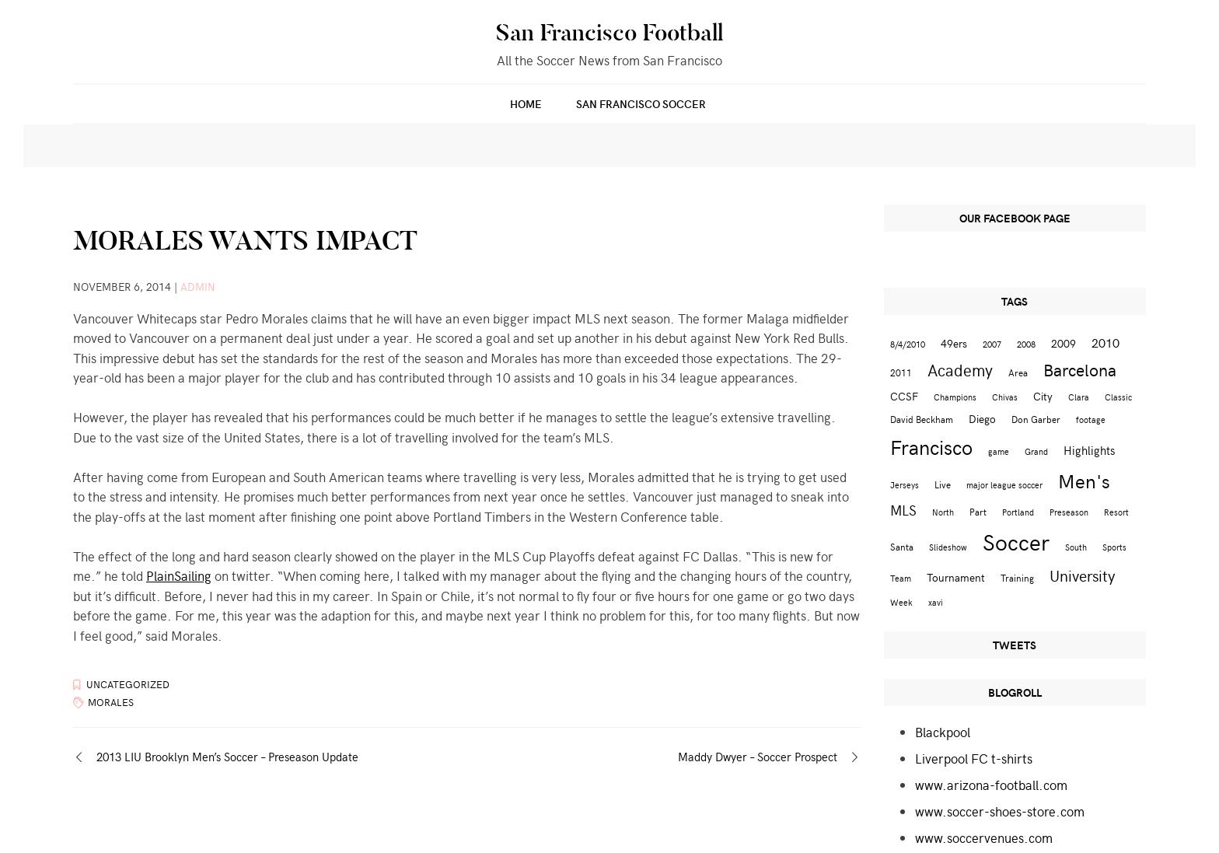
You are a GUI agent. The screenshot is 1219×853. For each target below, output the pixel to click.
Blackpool (942, 731)
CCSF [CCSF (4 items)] (904, 396)
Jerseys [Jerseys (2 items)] (904, 485)
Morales (111, 702)
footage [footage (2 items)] (1090, 419)
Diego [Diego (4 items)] (982, 418)
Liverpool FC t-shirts (973, 758)
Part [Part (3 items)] (978, 511)
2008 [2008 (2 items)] (1026, 344)
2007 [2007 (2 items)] (992, 344)
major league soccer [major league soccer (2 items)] (1004, 485)
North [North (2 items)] (943, 512)
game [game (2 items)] (998, 451)
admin (197, 286)
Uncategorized (127, 684)
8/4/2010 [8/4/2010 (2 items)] (907, 344)
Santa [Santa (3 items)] (901, 546)
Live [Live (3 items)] (942, 484)
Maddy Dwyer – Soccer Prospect (757, 756)
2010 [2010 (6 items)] (1105, 342)
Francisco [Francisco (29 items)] (931, 446)
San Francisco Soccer (641, 103)
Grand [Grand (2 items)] (1036, 451)
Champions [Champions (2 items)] (955, 397)
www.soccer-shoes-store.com (1000, 811)
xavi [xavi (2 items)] (935, 602)
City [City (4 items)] (1043, 396)
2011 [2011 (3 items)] (901, 372)
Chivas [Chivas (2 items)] (1005, 397)
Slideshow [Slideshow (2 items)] (948, 547)
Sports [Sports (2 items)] (1114, 547)
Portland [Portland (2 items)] (1018, 512)
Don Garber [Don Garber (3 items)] (1035, 418)
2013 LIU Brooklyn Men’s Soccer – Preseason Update (227, 756)
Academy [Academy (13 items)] (960, 369)
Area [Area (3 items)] (1018, 372)
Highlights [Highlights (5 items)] (1089, 450)
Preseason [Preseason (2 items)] (1069, 512)
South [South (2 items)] (1076, 547)
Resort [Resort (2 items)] (1116, 512)
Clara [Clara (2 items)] (1078, 397)
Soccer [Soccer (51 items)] (1016, 541)
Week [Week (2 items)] (901, 602)
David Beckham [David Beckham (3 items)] (921, 418)
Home (526, 103)
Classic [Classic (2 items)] (1118, 397)
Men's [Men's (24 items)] (1084, 480)
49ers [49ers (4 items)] (954, 343)
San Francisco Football (609, 32)
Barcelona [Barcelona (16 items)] (1079, 369)
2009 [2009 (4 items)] (1063, 343)
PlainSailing (178, 575)
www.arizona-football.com (991, 784)
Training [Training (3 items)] (1017, 577)
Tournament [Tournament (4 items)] (956, 577)
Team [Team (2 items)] (900, 578)
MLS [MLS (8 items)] (903, 510)
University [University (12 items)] (1083, 575)
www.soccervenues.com (984, 837)
